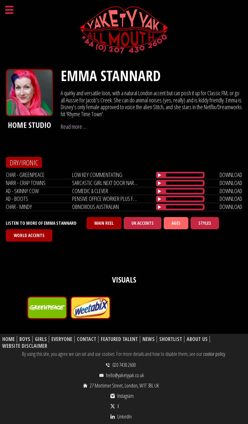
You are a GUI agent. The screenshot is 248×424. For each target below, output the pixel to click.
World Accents (29, 235)
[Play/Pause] (159, 175)
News (148, 339)
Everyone (61, 339)
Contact (86, 339)
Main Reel (104, 223)
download (231, 175)
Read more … (74, 126)
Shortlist (170, 339)
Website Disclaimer (24, 346)
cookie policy (214, 353)
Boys (24, 339)
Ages (176, 223)
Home (8, 339)
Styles (204, 223)
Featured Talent (119, 339)
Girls (41, 339)
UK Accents (142, 223)
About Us (197, 339)
